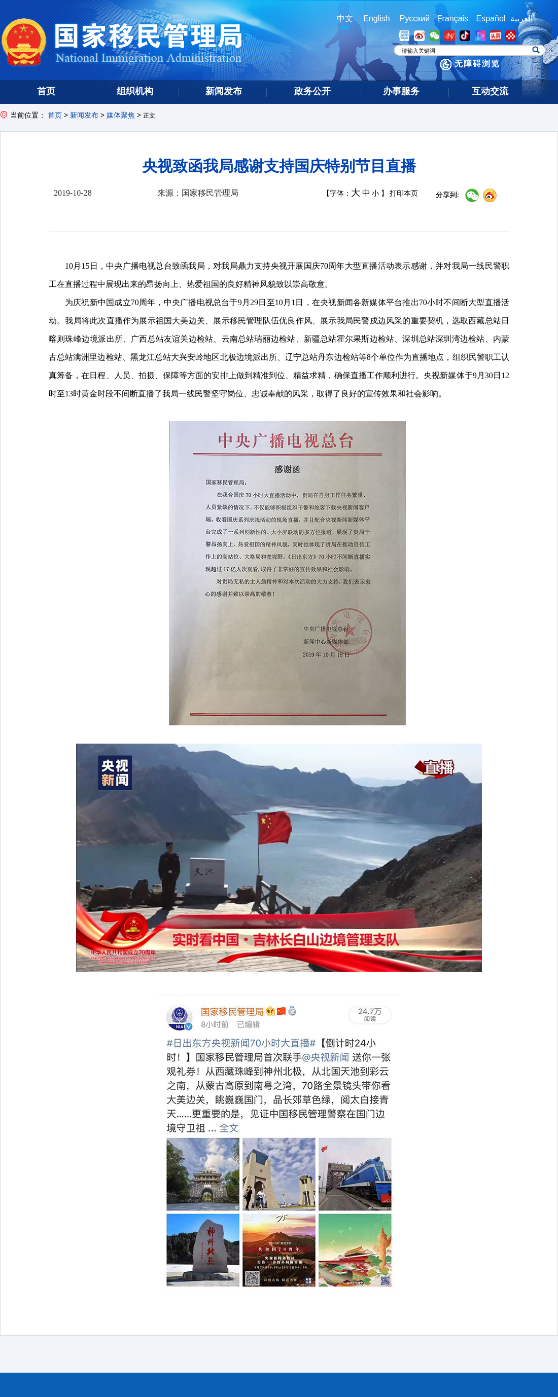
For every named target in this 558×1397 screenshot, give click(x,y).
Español (491, 18)
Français (452, 18)
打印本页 (404, 193)
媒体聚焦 (121, 115)
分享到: (447, 195)
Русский (415, 18)
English (376, 18)
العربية (521, 18)
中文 (345, 18)
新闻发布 (84, 115)
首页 (55, 115)
